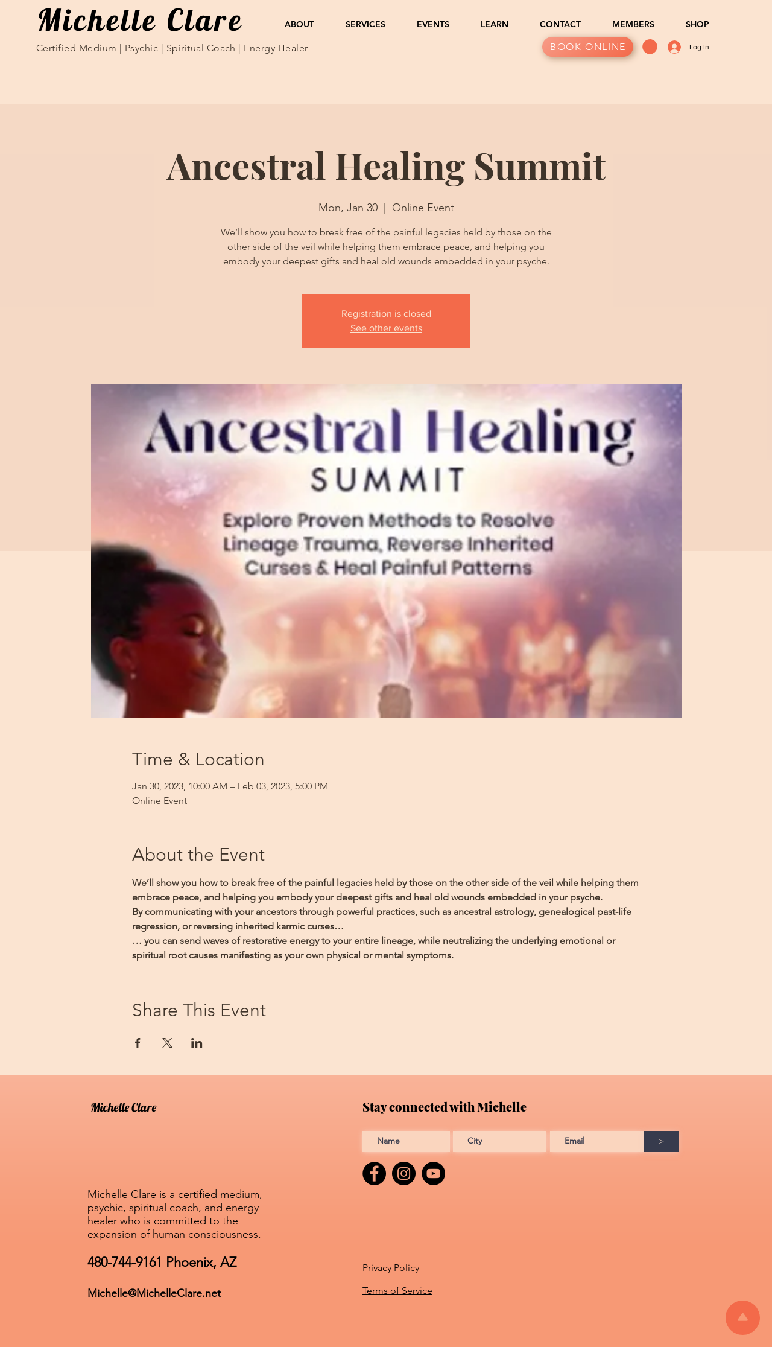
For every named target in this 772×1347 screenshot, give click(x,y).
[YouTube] (433, 1173)
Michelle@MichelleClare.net (154, 1293)
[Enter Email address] (597, 1141)
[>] (661, 1141)
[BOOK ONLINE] (587, 47)
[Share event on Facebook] (138, 1043)
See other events (386, 328)
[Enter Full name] (406, 1141)
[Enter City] (499, 1141)
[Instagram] (404, 1173)
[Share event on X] (167, 1043)
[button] (292, 24)
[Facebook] (374, 1173)
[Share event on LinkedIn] (197, 1043)
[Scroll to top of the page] (743, 1318)
